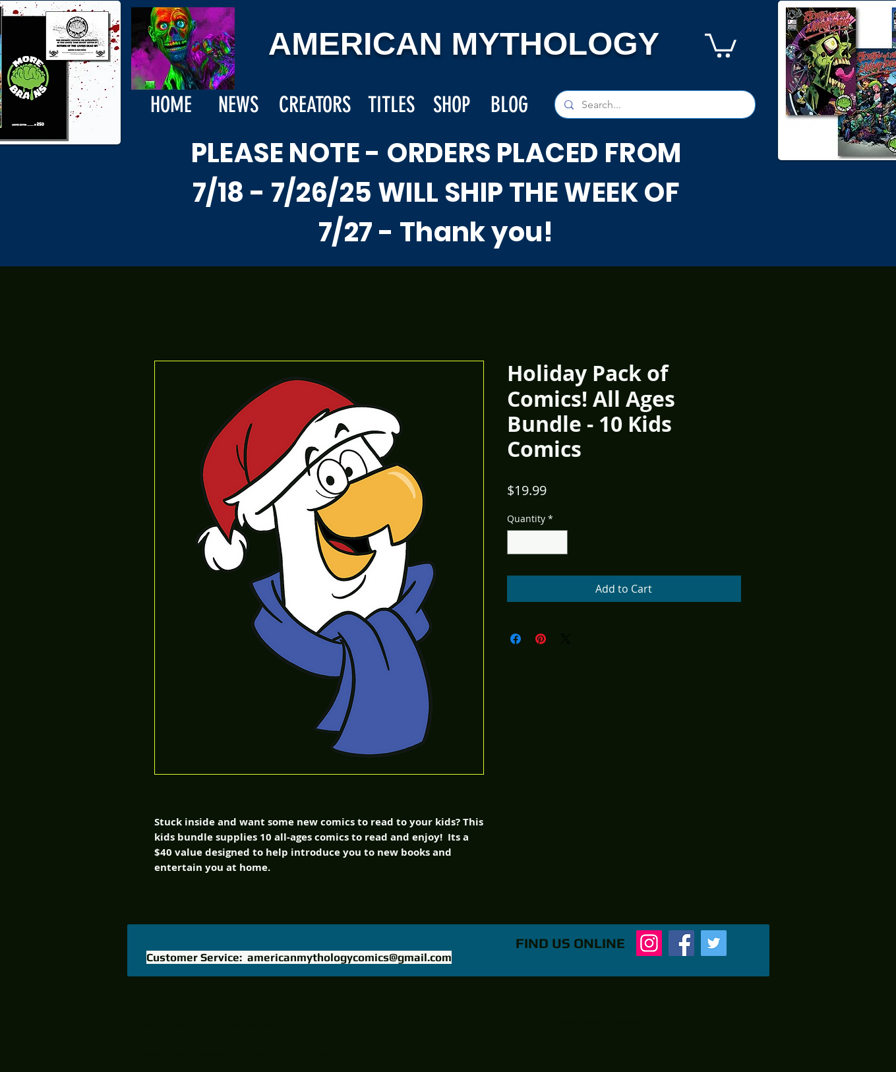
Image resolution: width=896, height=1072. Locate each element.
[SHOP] (452, 104)
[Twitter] (714, 943)
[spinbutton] (537, 542)
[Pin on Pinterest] (541, 639)
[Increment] (557, 542)
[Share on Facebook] (515, 639)
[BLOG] (509, 104)
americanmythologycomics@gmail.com (349, 957)
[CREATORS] (314, 104)
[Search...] (654, 104)
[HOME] (171, 104)
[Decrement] (517, 542)
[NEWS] (238, 104)
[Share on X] (566, 639)
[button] (720, 44)
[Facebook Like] (412, 950)
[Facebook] (681, 943)
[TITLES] (391, 104)
